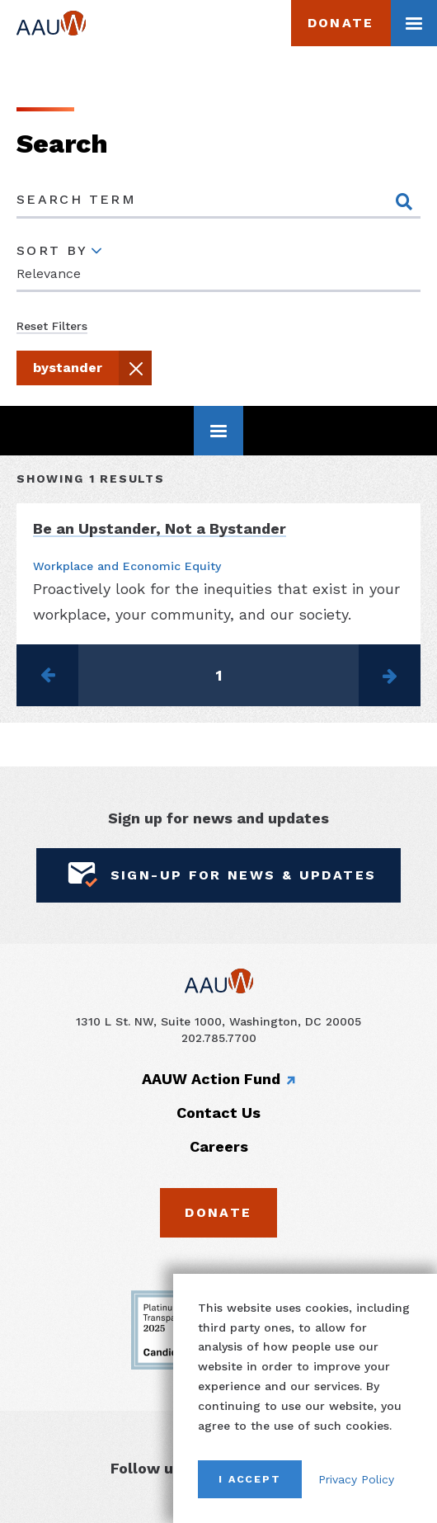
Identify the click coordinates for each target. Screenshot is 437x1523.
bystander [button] (90, 370)
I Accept (249, 1479)
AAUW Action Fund (211, 1078)
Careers (219, 1145)
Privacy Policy (356, 1479)
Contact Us (218, 1112)
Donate (341, 23)
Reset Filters (51, 325)
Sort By (52, 250)
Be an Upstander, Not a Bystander (159, 527)
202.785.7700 (218, 1037)
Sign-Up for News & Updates (219, 875)
